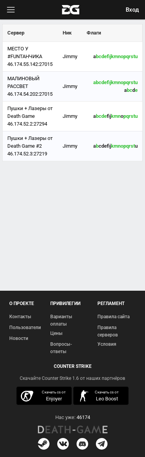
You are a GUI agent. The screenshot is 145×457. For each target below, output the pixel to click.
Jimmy (70, 56)
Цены (56, 333)
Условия (106, 344)
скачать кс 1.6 (99, 396)
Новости (18, 338)
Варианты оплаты (61, 320)
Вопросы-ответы (61, 348)
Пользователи (25, 327)
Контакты (20, 316)
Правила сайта (113, 316)
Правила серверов (107, 331)
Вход (132, 9)
